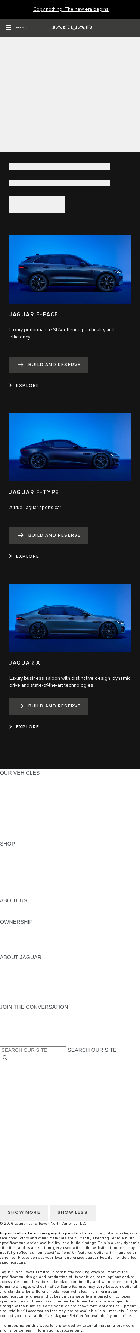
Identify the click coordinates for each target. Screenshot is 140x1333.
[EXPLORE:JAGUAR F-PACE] (24, 385)
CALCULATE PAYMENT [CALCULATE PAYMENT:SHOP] (28, 879)
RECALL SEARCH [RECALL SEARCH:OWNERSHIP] (22, 950)
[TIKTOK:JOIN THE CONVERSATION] (12, 1021)
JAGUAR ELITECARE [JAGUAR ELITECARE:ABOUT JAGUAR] (26, 971)
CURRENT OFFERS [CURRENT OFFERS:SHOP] (24, 851)
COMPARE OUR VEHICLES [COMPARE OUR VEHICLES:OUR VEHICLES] (34, 830)
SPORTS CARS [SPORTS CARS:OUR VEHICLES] (19, 801)
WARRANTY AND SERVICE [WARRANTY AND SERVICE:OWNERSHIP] (34, 943)
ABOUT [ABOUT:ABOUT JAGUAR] (9, 964)
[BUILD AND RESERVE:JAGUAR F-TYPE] (48, 535)
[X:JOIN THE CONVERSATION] (5, 1042)
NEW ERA (12, 837)
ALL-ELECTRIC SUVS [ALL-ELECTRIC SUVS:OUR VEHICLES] (27, 794)
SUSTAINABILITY (21, 915)
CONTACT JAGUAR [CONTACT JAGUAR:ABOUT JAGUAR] (24, 986)
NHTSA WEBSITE (21, 1073)
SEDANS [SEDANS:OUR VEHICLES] (11, 808)
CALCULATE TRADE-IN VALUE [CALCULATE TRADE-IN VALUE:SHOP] (38, 886)
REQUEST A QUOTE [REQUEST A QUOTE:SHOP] (25, 865)
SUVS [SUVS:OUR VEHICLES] (7, 787)
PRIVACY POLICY (22, 1080)
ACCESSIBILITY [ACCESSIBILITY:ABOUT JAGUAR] (20, 1000)
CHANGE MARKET (23, 1066)
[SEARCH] (5, 1058)
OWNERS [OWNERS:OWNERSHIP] (12, 929)
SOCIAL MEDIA (19, 1116)
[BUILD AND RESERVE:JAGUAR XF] (48, 706)
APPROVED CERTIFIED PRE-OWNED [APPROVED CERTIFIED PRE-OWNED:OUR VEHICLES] (47, 822)
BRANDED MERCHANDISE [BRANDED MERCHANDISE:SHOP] (33, 893)
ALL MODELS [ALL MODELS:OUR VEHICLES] (16, 780)
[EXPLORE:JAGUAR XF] (24, 727)
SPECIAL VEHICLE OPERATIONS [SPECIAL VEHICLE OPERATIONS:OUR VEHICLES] (41, 815)
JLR (5, 908)
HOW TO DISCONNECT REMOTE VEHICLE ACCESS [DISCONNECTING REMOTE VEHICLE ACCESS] (65, 1130)
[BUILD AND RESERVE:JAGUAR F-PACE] (48, 365)
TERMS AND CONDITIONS (33, 1101)
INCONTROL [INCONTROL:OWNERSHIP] (15, 936)
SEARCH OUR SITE (92, 1050)
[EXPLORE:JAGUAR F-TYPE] (24, 556)
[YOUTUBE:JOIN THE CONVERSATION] (15, 1028)
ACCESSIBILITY (20, 1109)
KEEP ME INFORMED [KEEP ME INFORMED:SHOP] (27, 872)
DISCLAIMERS (18, 1123)
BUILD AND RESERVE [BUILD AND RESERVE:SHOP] (27, 858)
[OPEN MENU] (16, 28)
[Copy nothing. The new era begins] (71, 9)
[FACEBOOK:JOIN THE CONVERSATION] (17, 1035)
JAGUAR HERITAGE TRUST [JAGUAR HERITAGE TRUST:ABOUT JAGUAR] (34, 993)
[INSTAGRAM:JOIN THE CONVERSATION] (18, 1014)
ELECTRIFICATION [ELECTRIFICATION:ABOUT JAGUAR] (23, 979)
